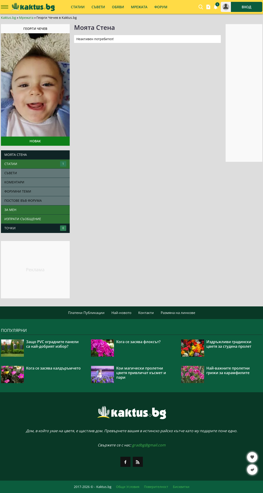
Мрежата (26, 18)
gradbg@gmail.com (149, 445)
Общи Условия (127, 486)
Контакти (146, 312)
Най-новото (121, 312)
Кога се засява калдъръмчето (53, 368)
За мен (10, 209)
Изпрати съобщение (22, 219)
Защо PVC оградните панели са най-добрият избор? (52, 344)
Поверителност (156, 486)
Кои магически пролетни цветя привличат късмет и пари (141, 373)
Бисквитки (181, 486)
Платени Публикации (86, 312)
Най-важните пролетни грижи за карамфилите (228, 370)
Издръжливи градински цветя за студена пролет (228, 344)
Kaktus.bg (8, 18)
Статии (35, 164)
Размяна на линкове (178, 312)
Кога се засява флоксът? (138, 341)
